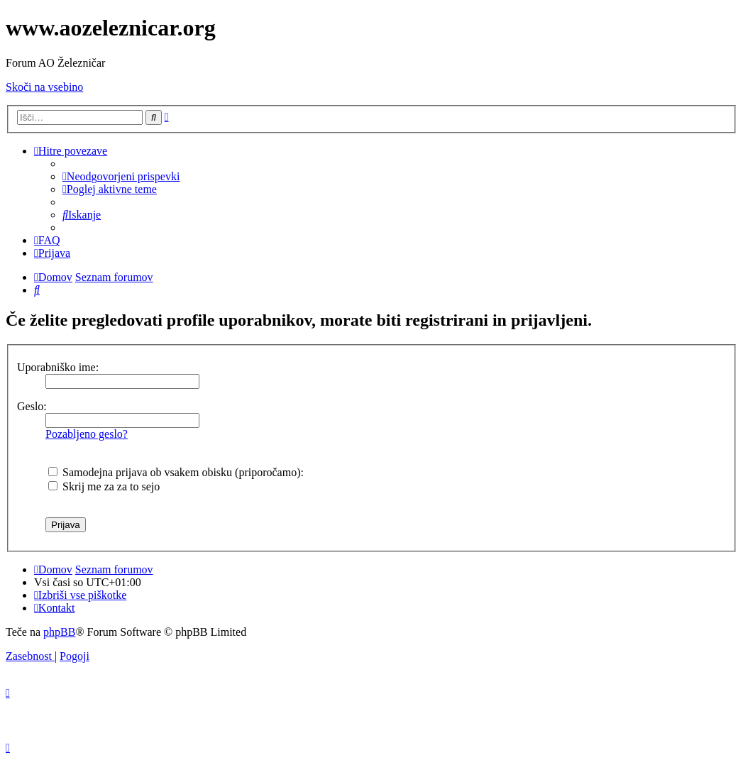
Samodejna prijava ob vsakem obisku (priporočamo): (176, 472)
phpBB (59, 632)
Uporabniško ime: (58, 367)
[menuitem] (121, 176)
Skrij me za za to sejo (104, 486)
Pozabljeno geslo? (86, 434)
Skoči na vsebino (44, 87)
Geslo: (32, 406)
